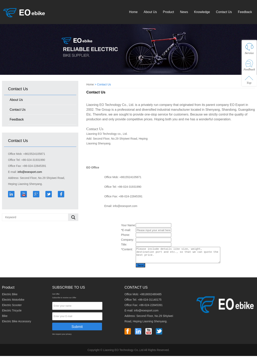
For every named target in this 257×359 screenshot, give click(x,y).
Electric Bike (9, 297)
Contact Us (224, 12)
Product (168, 12)
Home (133, 12)
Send (135, 268)
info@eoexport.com (29, 171)
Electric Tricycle (11, 313)
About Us (150, 12)
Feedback (245, 12)
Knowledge (202, 12)
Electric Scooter (12, 308)
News (184, 12)
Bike (4, 318)
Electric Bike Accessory (16, 324)
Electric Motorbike (13, 302)
